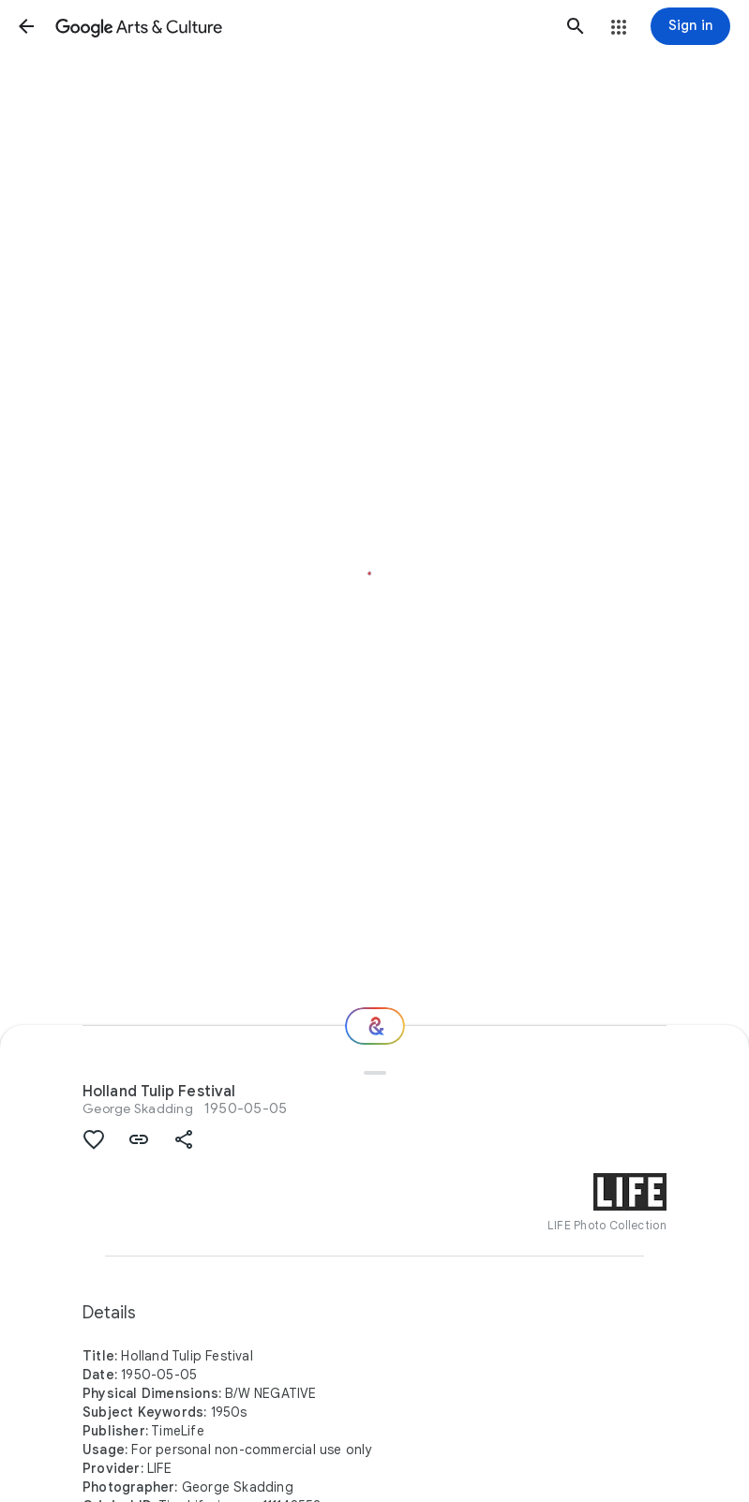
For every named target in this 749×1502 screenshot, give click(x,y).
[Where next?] (375, 1026)
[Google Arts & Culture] (300, 26)
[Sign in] (690, 26)
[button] (26, 26)
